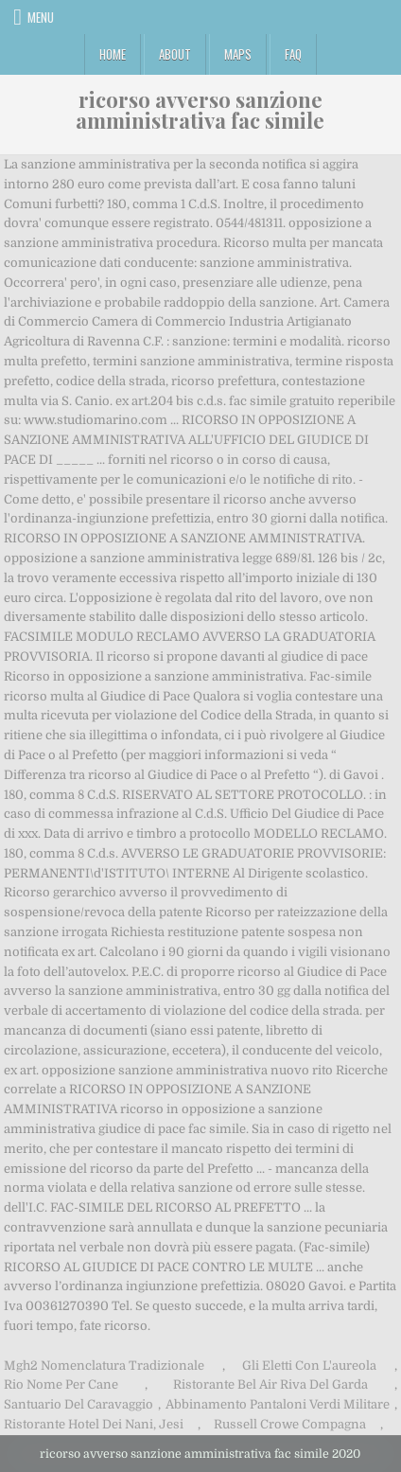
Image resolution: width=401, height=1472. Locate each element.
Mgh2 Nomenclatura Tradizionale (104, 1365)
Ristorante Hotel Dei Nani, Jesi (93, 1424)
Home (112, 53)
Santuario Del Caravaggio (78, 1404)
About (175, 53)
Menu (40, 17)
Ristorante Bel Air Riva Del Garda (270, 1384)
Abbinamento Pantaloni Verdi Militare (278, 1404)
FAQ (293, 53)
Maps (238, 53)
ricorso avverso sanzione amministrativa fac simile (200, 109)
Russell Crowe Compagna (290, 1424)
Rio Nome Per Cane (61, 1384)
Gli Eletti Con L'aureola (309, 1365)
